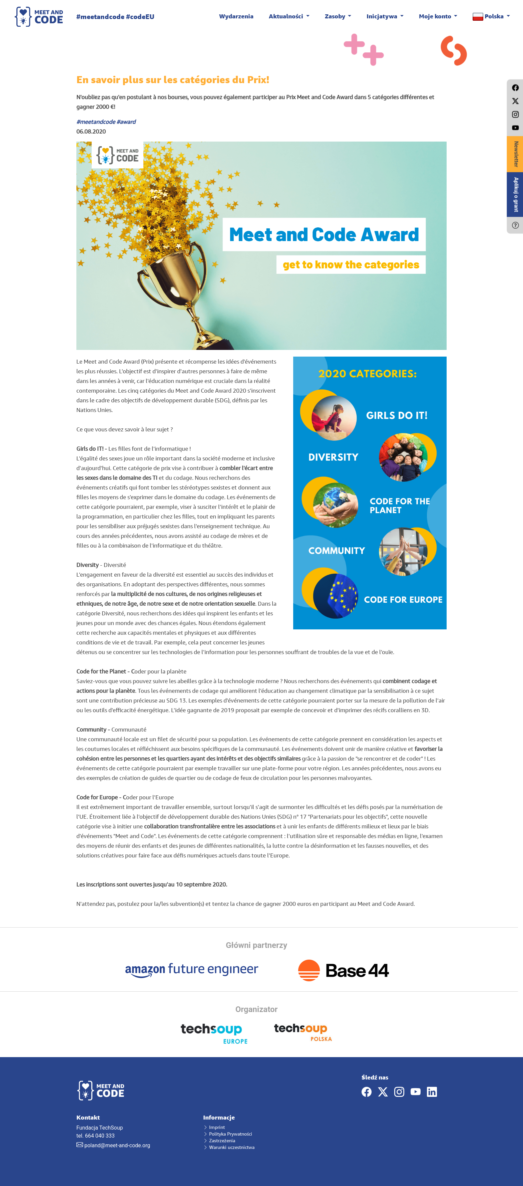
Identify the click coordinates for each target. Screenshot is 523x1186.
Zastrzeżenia (219, 1140)
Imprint (214, 1127)
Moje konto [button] (436, 16)
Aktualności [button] (287, 16)
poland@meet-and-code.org (117, 1145)
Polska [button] (489, 16)
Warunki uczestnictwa (228, 1147)
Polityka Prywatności (227, 1134)
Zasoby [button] (336, 16)
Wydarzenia (236, 16)
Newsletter (516, 154)
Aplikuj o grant (516, 194)
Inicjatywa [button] (383, 16)
